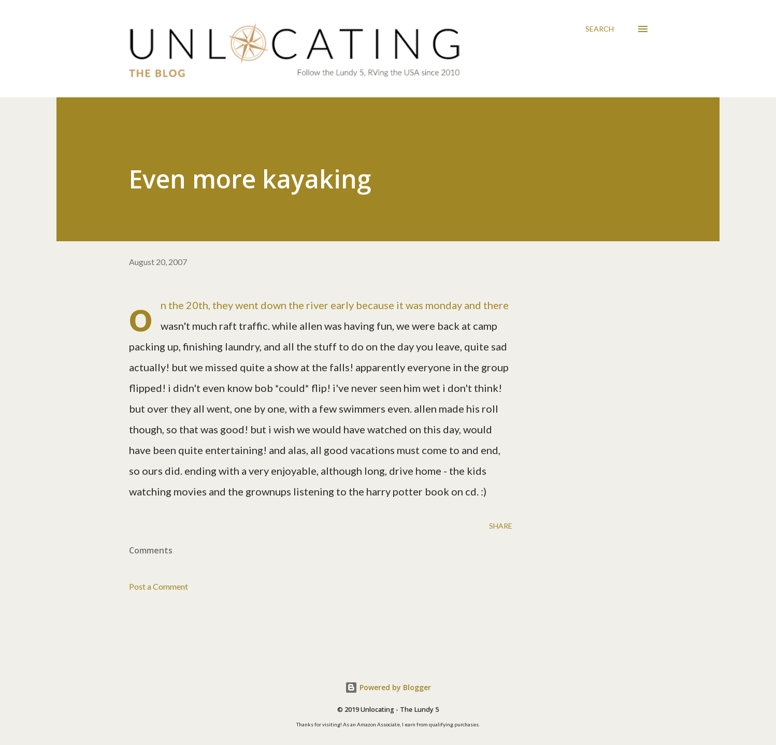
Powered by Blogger (388, 687)
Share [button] (500, 525)
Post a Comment (158, 586)
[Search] (599, 29)
